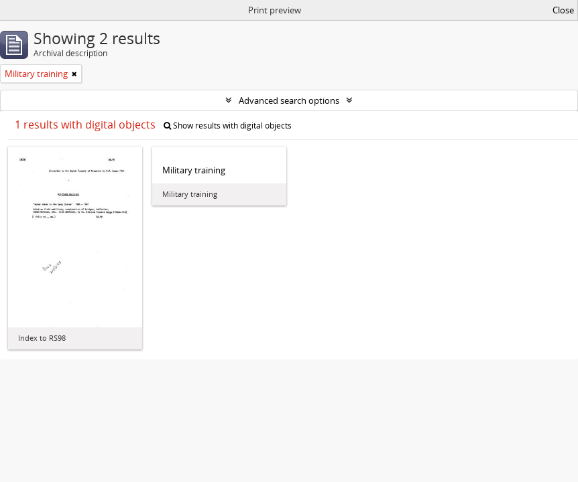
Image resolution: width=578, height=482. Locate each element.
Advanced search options (289, 100)
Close (563, 10)
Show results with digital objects (228, 125)
